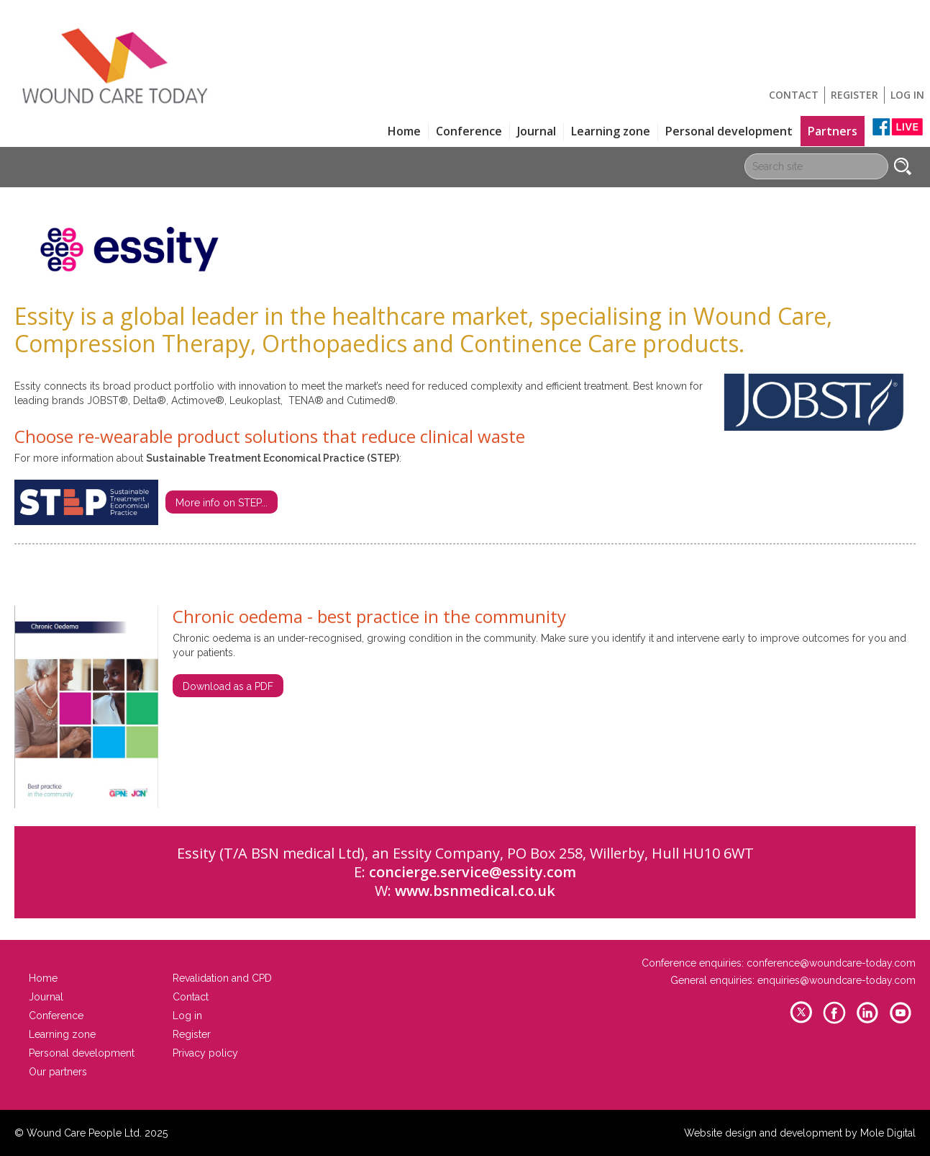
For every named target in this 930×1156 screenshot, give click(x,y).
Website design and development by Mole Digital (800, 1133)
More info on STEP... (221, 502)
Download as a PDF (228, 686)
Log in (907, 95)
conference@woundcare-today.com (831, 963)
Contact (794, 95)
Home (404, 131)
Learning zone (610, 131)
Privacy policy (205, 1053)
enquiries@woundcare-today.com (836, 980)
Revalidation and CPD (222, 978)
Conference (469, 131)
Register (854, 95)
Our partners (58, 1071)
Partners (832, 131)
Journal (536, 131)
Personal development (729, 131)
